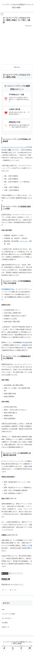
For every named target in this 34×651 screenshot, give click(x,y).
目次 (15, 67)
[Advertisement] (17, 45)
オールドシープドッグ (16, 573)
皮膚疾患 (25, 345)
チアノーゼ (23, 241)
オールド (4, 147)
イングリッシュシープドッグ (16, 147)
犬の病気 (5, 573)
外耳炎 (3, 556)
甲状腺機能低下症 (7, 289)
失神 (8, 244)
